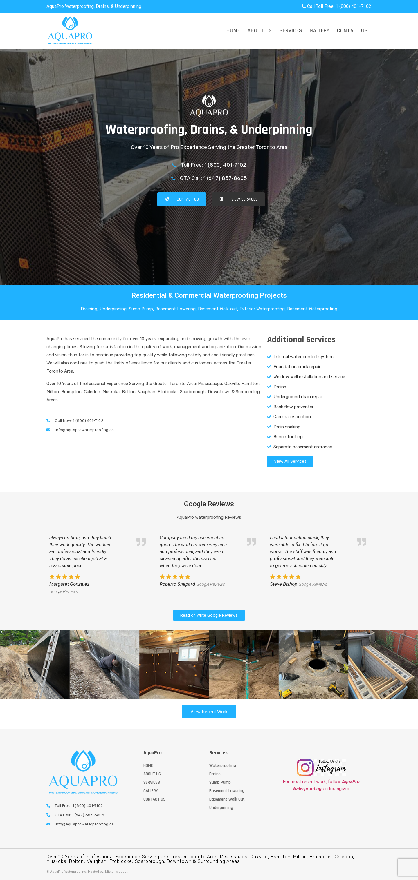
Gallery (319, 30)
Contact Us (352, 30)
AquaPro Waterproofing (68, 872)
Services (291, 30)
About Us (260, 30)
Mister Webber (116, 872)
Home (233, 30)
